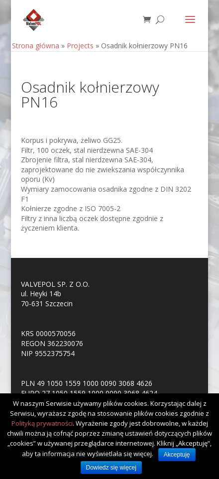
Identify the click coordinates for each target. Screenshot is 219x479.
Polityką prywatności (42, 423)
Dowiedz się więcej (111, 467)
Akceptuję (177, 454)
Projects (80, 45)
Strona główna (35, 45)
